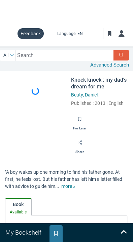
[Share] (79, 145)
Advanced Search (109, 65)
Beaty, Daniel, (85, 94)
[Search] (121, 55)
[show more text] (68, 186)
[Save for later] (80, 121)
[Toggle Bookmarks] (109, 34)
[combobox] (64, 55)
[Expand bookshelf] (123, 232)
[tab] (18, 207)
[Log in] (121, 34)
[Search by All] (8, 55)
